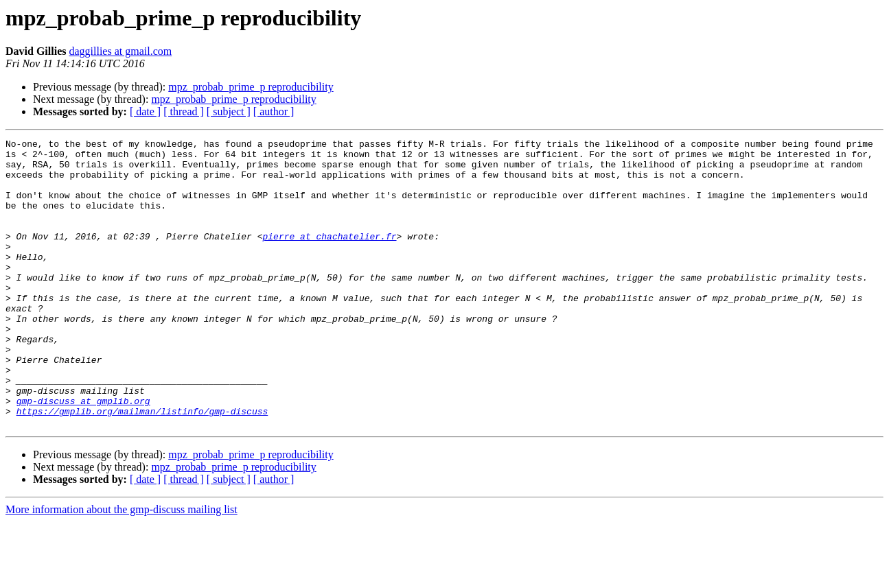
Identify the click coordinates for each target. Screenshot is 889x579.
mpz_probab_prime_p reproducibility (250, 87)
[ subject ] (229, 111)
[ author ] (274, 111)
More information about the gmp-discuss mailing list (121, 567)
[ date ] (145, 111)
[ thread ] (183, 111)
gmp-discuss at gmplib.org (83, 454)
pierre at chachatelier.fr (329, 256)
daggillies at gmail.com (120, 51)
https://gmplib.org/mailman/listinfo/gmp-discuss (142, 466)
